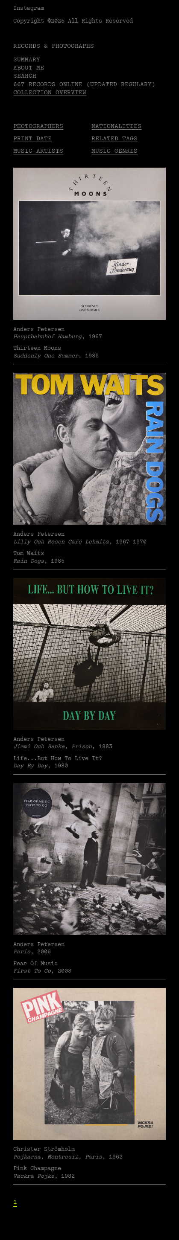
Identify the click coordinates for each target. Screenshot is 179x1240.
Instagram (28, 8)
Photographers (38, 126)
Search (24, 75)
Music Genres (114, 150)
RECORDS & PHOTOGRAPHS (53, 45)
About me (28, 67)
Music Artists (38, 150)
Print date (32, 138)
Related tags (114, 138)
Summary (26, 59)
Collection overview (49, 92)
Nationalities (116, 126)
